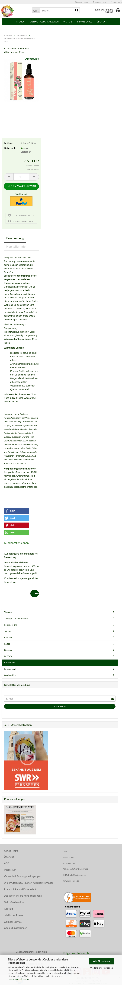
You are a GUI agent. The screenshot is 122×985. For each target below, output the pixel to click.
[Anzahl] (21, 176)
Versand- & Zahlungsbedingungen (22, 876)
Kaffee (7, 643)
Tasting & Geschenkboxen (44, 21)
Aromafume (32, 58)
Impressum (10, 869)
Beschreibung (15, 238)
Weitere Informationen (101, 967)
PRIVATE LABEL (84, 21)
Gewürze (8, 650)
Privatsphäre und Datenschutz (20, 889)
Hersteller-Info (16, 246)
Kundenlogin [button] (99, 2)
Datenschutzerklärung (18, 979)
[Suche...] (36, 10)
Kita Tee (8, 637)
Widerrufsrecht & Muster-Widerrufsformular (28, 882)
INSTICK (8, 656)
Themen (20, 21)
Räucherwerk (10, 669)
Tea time (8, 631)
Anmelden (60, 706)
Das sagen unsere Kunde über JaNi (23, 895)
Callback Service (13, 921)
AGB (6, 863)
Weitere (67, 21)
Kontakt (8, 908)
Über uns (102, 21)
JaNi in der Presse (13, 915)
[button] (81, 2)
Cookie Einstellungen (15, 927)
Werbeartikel (10, 675)
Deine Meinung (35, 593)
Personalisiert (10, 625)
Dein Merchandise (14, 902)
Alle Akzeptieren (101, 961)
